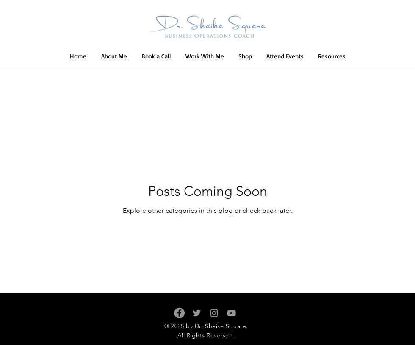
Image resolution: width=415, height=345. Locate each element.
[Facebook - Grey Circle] (179, 313)
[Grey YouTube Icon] (231, 313)
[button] (204, 56)
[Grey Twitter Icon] (196, 313)
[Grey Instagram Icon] (214, 313)
